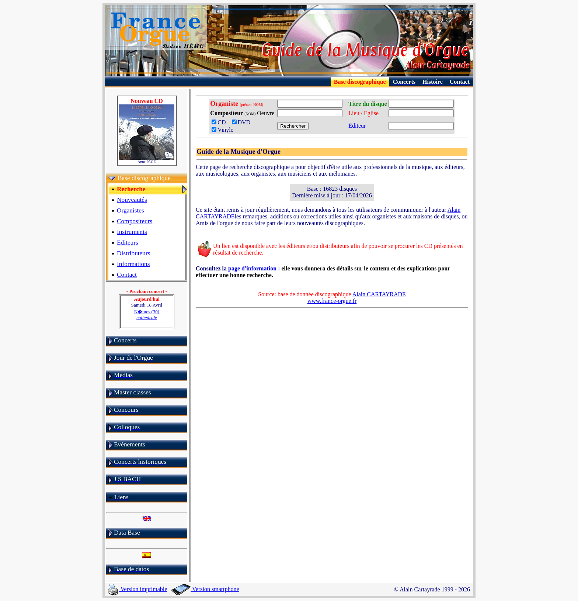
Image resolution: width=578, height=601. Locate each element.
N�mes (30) (146, 314)
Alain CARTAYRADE (379, 294)
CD (221, 122)
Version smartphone (205, 589)
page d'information (252, 268)
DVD (243, 122)
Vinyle (222, 130)
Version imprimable (137, 589)
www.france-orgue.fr (332, 301)
